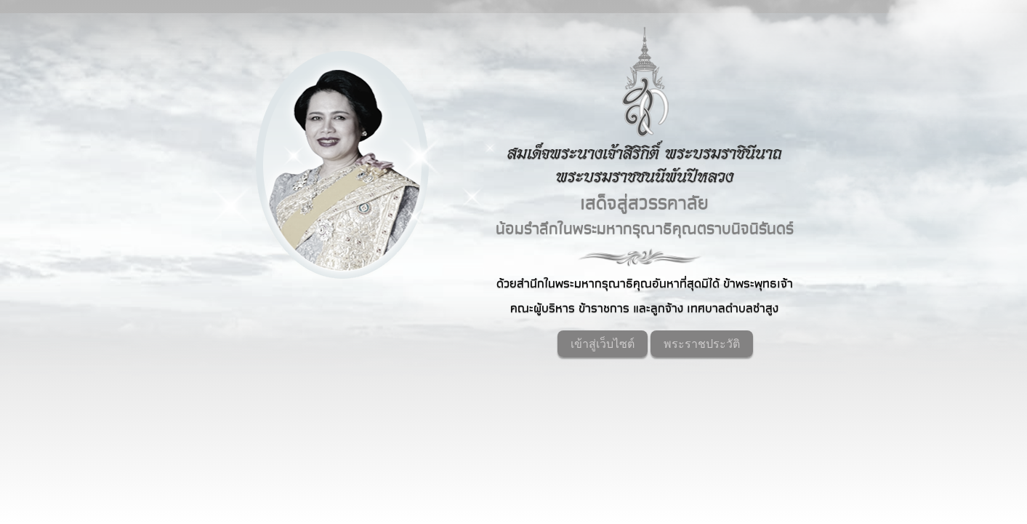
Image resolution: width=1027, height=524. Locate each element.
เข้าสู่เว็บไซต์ (603, 344)
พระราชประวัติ (702, 344)
